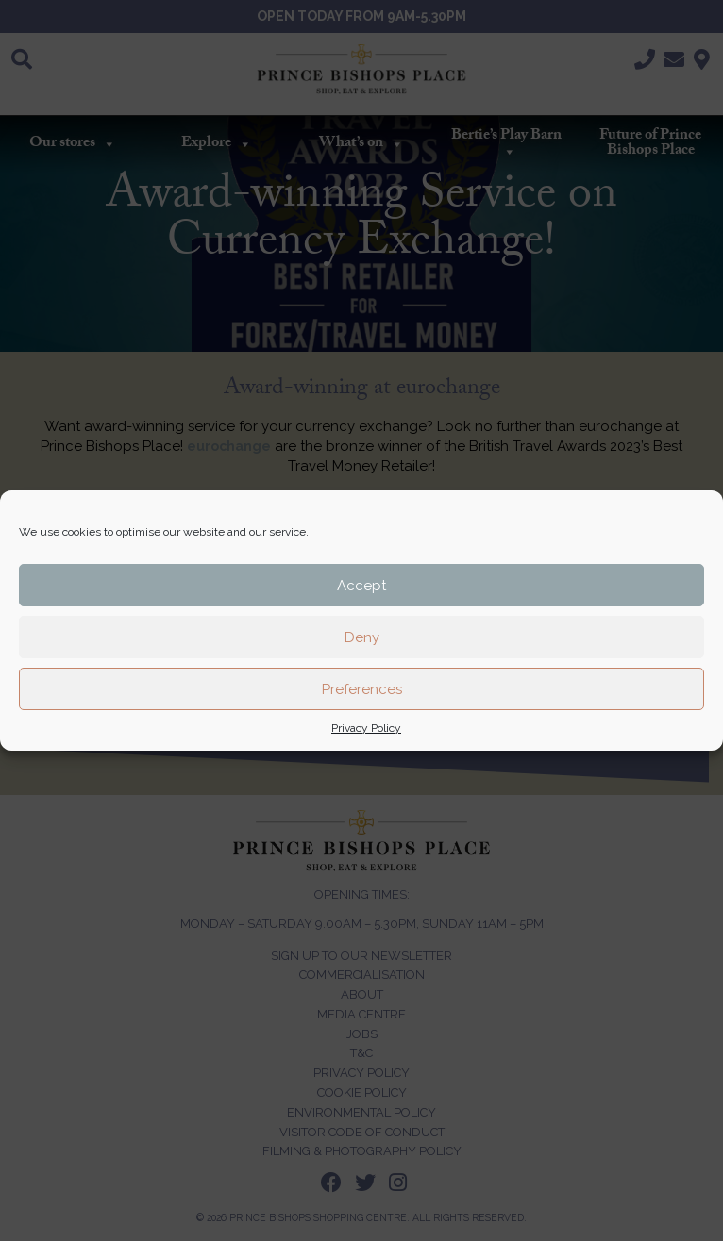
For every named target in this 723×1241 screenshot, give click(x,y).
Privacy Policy (366, 728)
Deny (362, 637)
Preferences (362, 689)
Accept (361, 585)
